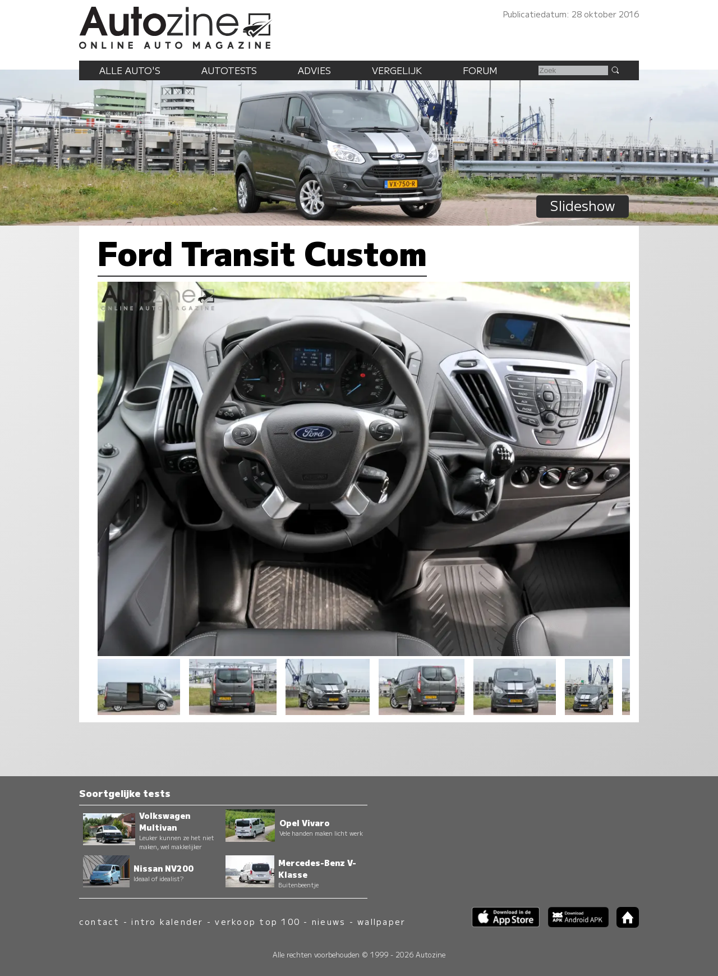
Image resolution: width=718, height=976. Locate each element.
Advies (314, 70)
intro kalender (167, 921)
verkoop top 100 (257, 921)
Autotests (229, 70)
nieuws (329, 921)
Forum (480, 70)
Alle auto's (129, 70)
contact (99, 921)
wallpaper (381, 921)
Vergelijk (397, 70)
